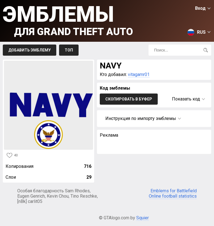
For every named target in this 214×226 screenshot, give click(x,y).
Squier (142, 217)
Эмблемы (68, 20)
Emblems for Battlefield (173, 190)
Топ (69, 50)
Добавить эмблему (29, 50)
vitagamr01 (139, 74)
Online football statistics (173, 196)
